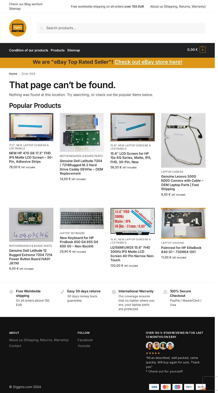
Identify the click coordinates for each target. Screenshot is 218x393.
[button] (196, 49)
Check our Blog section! (26, 4)
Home (13, 72)
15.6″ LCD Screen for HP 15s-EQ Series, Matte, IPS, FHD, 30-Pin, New (130, 156)
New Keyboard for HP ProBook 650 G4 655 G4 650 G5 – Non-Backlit (79, 240)
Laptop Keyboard (72, 231)
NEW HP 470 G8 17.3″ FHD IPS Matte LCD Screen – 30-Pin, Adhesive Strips (31, 156)
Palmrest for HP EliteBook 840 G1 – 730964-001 (181, 248)
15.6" (113, 143)
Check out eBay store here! (148, 60)
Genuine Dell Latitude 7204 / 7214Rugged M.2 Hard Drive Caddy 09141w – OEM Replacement (81, 165)
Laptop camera (172, 170)
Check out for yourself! (165, 370)
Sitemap (15, 8)
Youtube (84, 344)
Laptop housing (172, 241)
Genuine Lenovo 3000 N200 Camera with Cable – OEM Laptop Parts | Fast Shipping (182, 181)
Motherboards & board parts (81, 154)
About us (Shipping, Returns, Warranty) (178, 6)
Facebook (85, 338)
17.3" (12, 143)
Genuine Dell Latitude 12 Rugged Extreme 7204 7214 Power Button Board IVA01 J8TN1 (30, 255)
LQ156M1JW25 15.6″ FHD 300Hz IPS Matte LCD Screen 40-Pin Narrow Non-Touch (132, 252)
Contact (15, 344)
